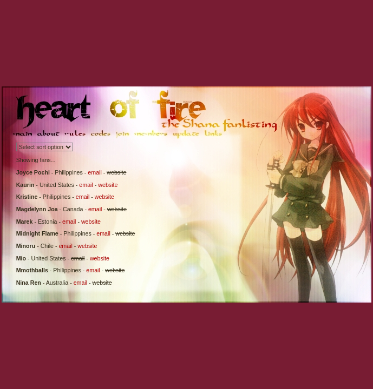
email (94, 172)
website (107, 185)
